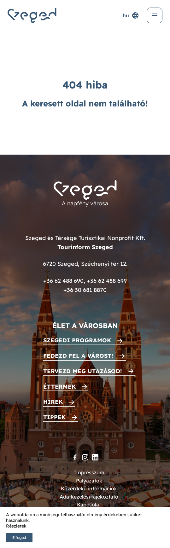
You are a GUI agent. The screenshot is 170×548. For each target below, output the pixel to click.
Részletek (16, 526)
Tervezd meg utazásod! (82, 371)
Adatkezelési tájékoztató (89, 497)
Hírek (53, 401)
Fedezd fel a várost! (78, 355)
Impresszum (89, 472)
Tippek (54, 417)
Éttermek (59, 386)
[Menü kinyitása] (154, 15)
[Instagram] (85, 457)
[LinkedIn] (95, 457)
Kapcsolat (89, 504)
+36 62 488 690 (63, 280)
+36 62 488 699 (107, 280)
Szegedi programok (77, 340)
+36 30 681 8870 (85, 290)
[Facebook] (75, 457)
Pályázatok (89, 480)
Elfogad (19, 537)
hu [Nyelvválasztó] (131, 15)
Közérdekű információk (89, 488)
